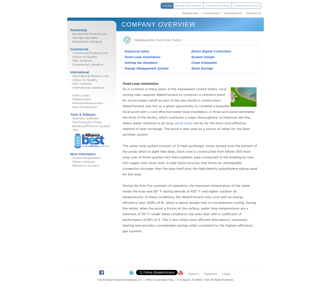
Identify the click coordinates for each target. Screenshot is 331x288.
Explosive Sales (136, 51)
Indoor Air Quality (84, 57)
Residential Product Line (89, 34)
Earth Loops (80, 95)
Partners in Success (85, 165)
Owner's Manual (83, 162)
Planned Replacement (87, 103)
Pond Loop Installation (142, 57)
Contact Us (253, 13)
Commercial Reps (218, 5)
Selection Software (85, 118)
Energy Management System (146, 68)
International (233, 13)
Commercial (211, 13)
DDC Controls (82, 61)
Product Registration (86, 158)
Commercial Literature (87, 64)
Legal (226, 274)
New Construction (84, 107)
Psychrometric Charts (87, 122)
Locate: (167, 5)
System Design (202, 57)
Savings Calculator (85, 38)
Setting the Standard (140, 62)
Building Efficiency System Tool (91, 128)
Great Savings (202, 68)
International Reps (246, 5)
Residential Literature (87, 41)
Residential (190, 13)
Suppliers (210, 274)
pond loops (184, 123)
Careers (193, 274)
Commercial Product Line (90, 53)
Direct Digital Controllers (211, 51)
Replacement (81, 99)
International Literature (88, 87)
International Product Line (90, 76)
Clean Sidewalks (204, 62)
